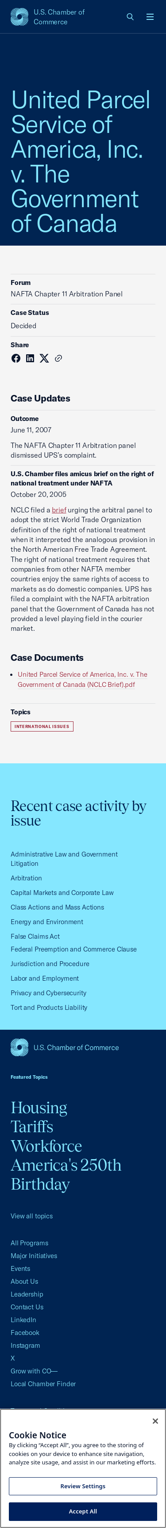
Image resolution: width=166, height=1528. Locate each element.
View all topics (32, 1216)
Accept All (83, 1511)
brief (59, 509)
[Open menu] (150, 16)
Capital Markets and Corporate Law (62, 892)
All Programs (29, 1243)
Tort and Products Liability (49, 1007)
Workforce (46, 1146)
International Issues (42, 726)
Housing (39, 1107)
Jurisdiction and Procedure (50, 963)
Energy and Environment (47, 922)
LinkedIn (23, 1320)
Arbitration (26, 878)
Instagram (25, 1345)
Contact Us (27, 1307)
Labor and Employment (45, 978)
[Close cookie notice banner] (155, 1421)
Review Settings (83, 1486)
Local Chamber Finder (43, 1384)
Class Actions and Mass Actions (57, 907)
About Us (24, 1281)
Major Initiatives (34, 1255)
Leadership (27, 1294)
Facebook (25, 1332)
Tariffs (32, 1126)
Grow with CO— (34, 1371)
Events (20, 1268)
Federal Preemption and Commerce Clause (74, 949)
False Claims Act (35, 936)
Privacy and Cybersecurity (48, 993)
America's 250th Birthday (66, 1174)
